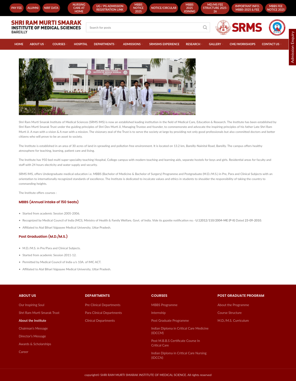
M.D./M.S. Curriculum (233, 320)
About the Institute (32, 320)
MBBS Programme (164, 305)
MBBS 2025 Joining (189, 8)
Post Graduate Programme (170, 320)
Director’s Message (32, 336)
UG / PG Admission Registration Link (109, 7)
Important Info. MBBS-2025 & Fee (247, 7)
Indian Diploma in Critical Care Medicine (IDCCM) (180, 330)
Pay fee (16, 8)
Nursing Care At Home (79, 8)
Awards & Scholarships (35, 344)
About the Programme (233, 305)
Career (23, 352)
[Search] (148, 27)
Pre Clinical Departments (102, 305)
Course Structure (230, 313)
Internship (158, 313)
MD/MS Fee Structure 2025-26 (215, 8)
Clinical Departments (100, 320)
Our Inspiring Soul (31, 305)
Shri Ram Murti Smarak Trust (39, 313)
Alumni (33, 8)
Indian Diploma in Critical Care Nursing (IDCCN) (179, 355)
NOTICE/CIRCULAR (163, 8)
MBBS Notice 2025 (138, 8)
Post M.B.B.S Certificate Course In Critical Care (175, 343)
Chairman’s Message (33, 328)
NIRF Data (51, 8)
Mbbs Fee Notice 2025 (276, 7)
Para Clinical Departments (103, 313)
